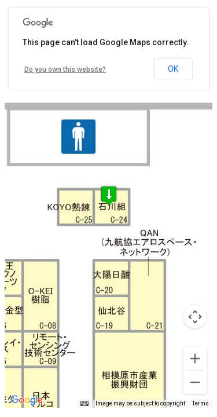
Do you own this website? (65, 69)
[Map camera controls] (195, 316)
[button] (109, 195)
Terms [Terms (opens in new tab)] (200, 403)
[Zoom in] (195, 358)
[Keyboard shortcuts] (84, 404)
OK (173, 69)
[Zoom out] (195, 382)
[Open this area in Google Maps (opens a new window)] (27, 400)
